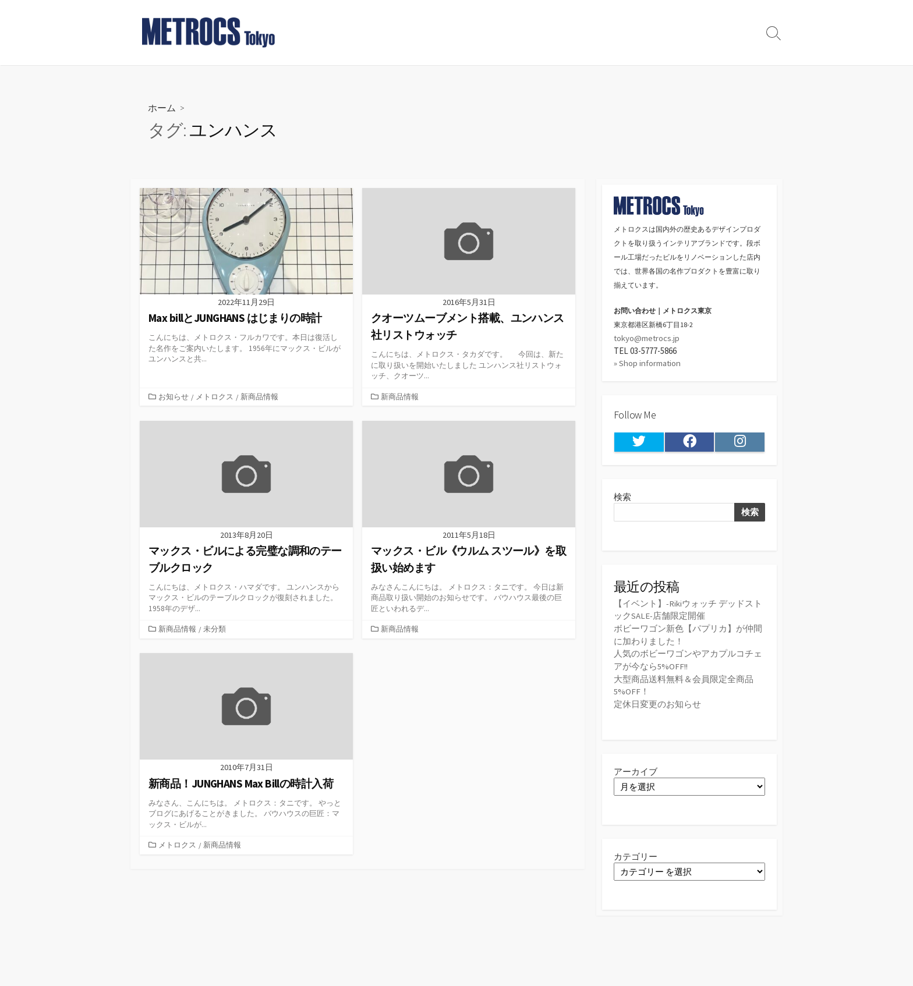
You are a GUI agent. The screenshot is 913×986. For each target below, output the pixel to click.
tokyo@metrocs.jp (647, 337)
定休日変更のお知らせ (657, 701)
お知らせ (173, 396)
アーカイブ (635, 768)
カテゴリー (635, 853)
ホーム (162, 107)
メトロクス (214, 396)
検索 (622, 496)
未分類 (214, 628)
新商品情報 (259, 396)
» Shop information (648, 362)
